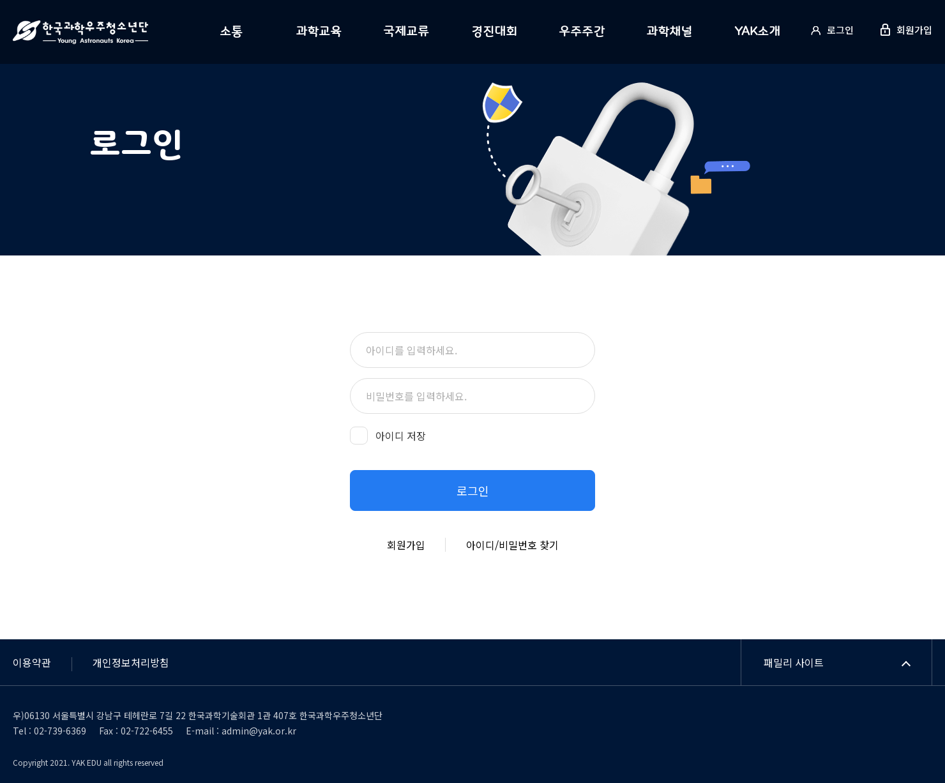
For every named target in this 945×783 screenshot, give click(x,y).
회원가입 (406, 545)
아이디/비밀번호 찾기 (512, 545)
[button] (472, 490)
